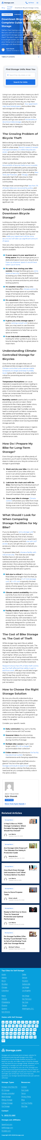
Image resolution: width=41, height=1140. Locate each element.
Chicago (24, 175)
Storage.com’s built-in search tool (15, 766)
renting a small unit (19, 323)
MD (25, 1026)
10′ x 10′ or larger (22, 746)
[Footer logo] (11, 1050)
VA (23, 1037)
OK (19, 1033)
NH (19, 1030)
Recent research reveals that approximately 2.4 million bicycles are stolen (20, 149)
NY (3, 1033)
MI (33, 1026)
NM (35, 1030)
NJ (31, 1030)
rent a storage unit (25, 532)
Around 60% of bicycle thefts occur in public (20, 165)
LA (17, 1026)
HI (37, 1022)
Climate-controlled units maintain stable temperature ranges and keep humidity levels (18, 370)
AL (3, 1022)
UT (15, 1037)
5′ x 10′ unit (15, 581)
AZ (11, 1022)
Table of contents (20, 57)
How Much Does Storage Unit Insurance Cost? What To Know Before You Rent (15, 872)
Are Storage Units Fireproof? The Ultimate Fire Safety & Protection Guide (15, 850)
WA (26, 1037)
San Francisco (12, 175)
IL (6, 1026)
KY (13, 1026)
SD (3, 1037)
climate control (29, 289)
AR (7, 1022)
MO (7, 1030)
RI (30, 1033)
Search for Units (20, 82)
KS (9, 1026)
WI (35, 1037)
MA (29, 1026)
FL (30, 1022)
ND (11, 1033)
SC (34, 1033)
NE (16, 1030)
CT (23, 1022)
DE (27, 1022)
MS (3, 1030)
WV (31, 1037)
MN (36, 1026)
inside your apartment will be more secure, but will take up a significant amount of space (20, 238)
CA (15, 1022)
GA (34, 1022)
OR (23, 1033)
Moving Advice (9, 932)
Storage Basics (10, 8)
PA (27, 1033)
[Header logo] (8, 3)
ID (3, 1026)
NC (7, 1033)
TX (11, 1037)
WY (3, 1041)
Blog (3, 8)
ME (21, 1026)
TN (7, 1037)
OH (15, 1033)
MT (11, 1030)
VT (19, 1037)
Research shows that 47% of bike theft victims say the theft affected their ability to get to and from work (20, 668)
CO (18, 1022)
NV (23, 1030)
